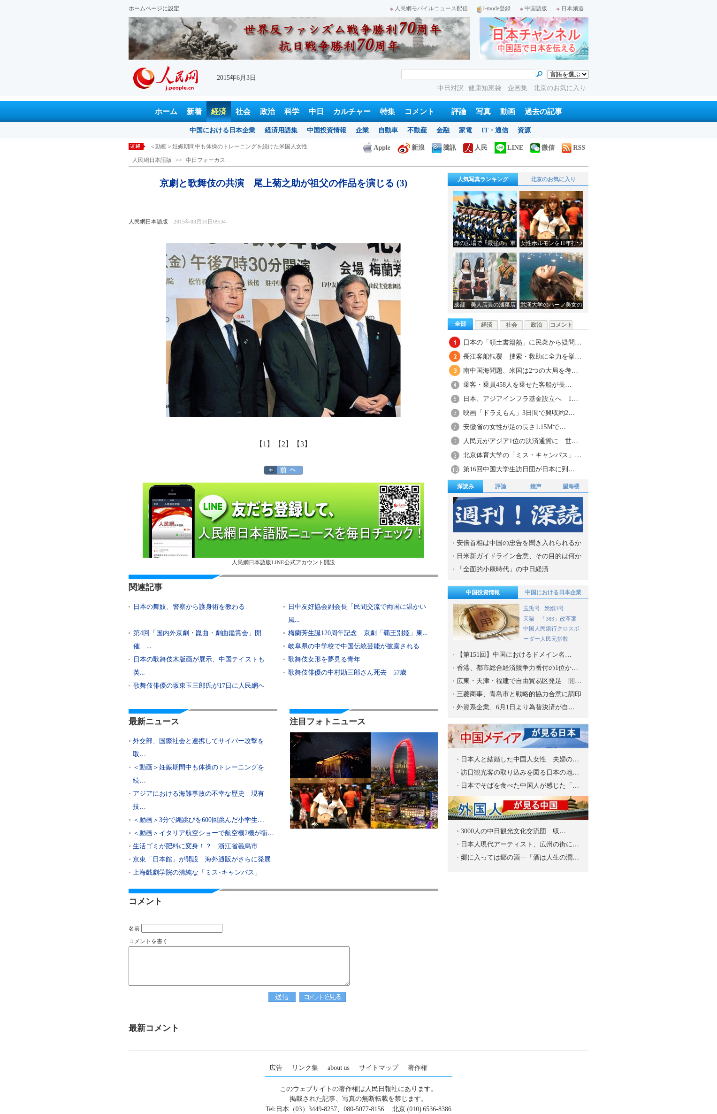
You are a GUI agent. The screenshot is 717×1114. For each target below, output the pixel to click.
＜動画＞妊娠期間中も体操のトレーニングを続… (198, 774)
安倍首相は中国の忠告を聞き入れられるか (519, 542)
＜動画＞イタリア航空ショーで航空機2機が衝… (203, 833)
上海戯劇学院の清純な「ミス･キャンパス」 (197, 872)
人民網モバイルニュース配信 (429, 8)
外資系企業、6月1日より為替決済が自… (516, 707)
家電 (465, 130)
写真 (483, 111)
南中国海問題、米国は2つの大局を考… (520, 370)
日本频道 (570, 8)
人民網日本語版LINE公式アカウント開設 (283, 524)
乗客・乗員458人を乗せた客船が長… (517, 384)
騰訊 (444, 147)
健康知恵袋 (485, 88)
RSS (573, 147)
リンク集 (305, 1067)
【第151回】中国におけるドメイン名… (514, 654)
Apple (376, 147)
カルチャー (352, 111)
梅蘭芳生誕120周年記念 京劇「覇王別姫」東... (358, 633)
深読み (465, 486)
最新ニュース (154, 721)
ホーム (166, 111)
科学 (291, 111)
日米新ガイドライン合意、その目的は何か (519, 556)
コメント (419, 111)
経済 (218, 111)
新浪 (411, 147)
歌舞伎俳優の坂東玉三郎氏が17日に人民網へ (199, 685)
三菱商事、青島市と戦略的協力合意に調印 (519, 694)
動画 (507, 111)
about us (339, 1067)
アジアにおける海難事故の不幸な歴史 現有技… (198, 800)
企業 (362, 130)
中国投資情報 (326, 130)
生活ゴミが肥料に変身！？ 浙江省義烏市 (195, 846)
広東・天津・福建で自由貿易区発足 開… (519, 680)
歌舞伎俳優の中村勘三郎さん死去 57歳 (347, 672)
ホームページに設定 (154, 8)
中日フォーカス (205, 160)
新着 (194, 111)
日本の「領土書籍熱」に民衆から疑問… (522, 342)
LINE (509, 147)
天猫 (529, 618)
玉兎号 (531, 608)
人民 (475, 147)
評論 (458, 111)
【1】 (264, 444)
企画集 (518, 88)
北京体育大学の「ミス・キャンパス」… (522, 455)
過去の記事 (543, 111)
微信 (542, 147)
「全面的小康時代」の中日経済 (503, 569)
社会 (243, 111)
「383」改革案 (558, 618)
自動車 (388, 130)
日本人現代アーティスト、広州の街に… (520, 844)
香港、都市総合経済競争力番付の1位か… (517, 667)
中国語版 (533, 8)
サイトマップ (378, 1067)
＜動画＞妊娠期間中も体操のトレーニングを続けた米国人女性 (228, 146)
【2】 (283, 444)
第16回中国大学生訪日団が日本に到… (519, 469)
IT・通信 (494, 130)
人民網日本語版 (152, 160)
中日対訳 (450, 88)
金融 (443, 130)
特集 (387, 111)
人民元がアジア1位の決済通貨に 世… (520, 441)
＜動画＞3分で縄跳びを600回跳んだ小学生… (198, 819)
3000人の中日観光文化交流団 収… (513, 831)
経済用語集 (281, 130)
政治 (267, 111)
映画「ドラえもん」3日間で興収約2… (519, 412)
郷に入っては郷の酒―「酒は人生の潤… (520, 857)
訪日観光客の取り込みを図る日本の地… (520, 772)
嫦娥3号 (554, 608)
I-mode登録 (494, 8)
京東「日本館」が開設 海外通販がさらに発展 (202, 859)
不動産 (417, 130)
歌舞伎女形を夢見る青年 (324, 659)
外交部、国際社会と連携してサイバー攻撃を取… (198, 748)
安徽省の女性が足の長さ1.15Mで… (514, 426)
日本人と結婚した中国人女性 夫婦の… (520, 759)
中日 (316, 111)
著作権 (417, 1067)
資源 (524, 130)
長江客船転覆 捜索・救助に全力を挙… (522, 356)
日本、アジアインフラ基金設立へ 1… (520, 398)
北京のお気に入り (560, 88)
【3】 (302, 444)
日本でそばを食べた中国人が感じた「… (520, 785)
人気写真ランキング (483, 179)
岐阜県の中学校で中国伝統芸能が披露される (357, 646)
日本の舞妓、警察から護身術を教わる (189, 606)
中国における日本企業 (222, 130)
